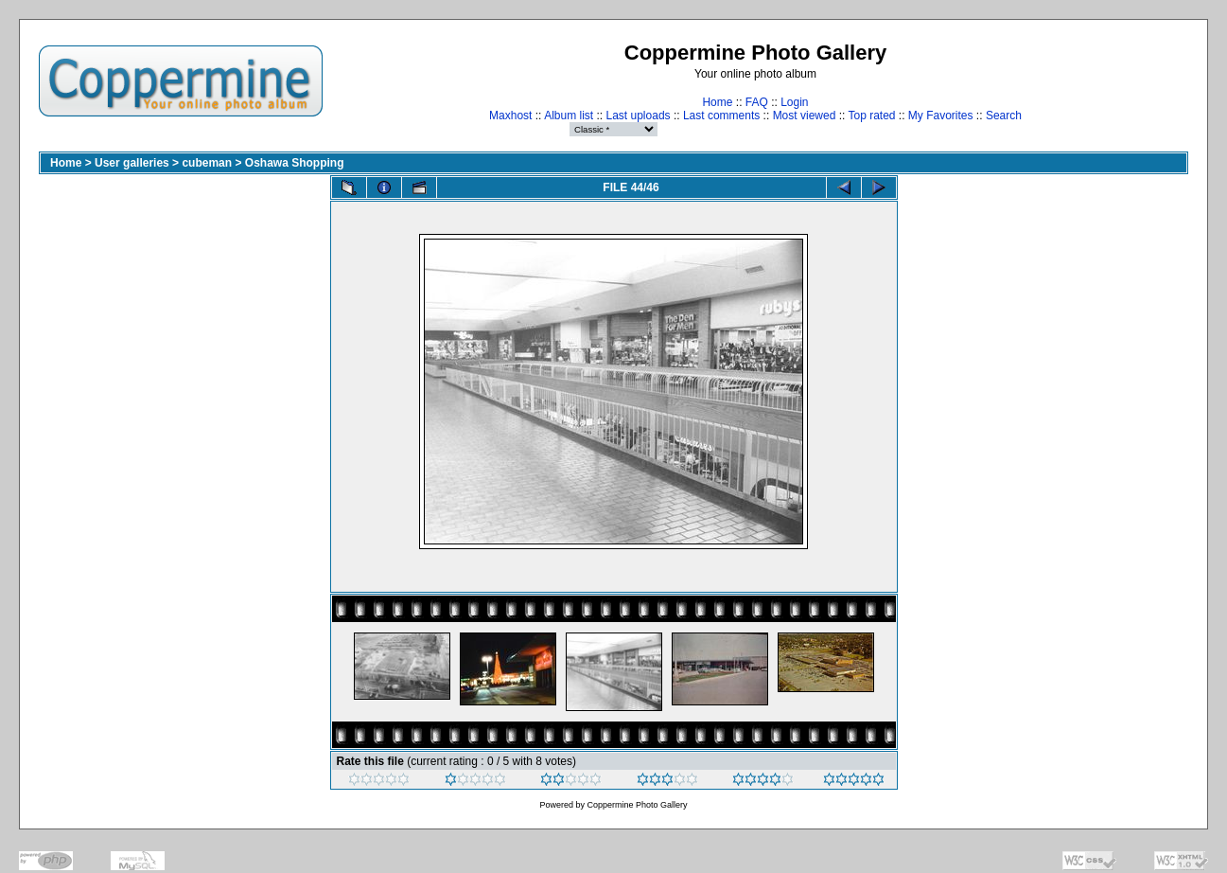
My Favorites (940, 115)
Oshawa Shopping (294, 162)
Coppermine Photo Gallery (637, 805)
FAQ (756, 102)
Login (794, 102)
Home (717, 102)
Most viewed (804, 115)
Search (1004, 115)
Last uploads (638, 115)
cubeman (207, 162)
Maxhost (510, 115)
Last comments (721, 115)
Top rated (871, 115)
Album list (568, 115)
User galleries (132, 162)
